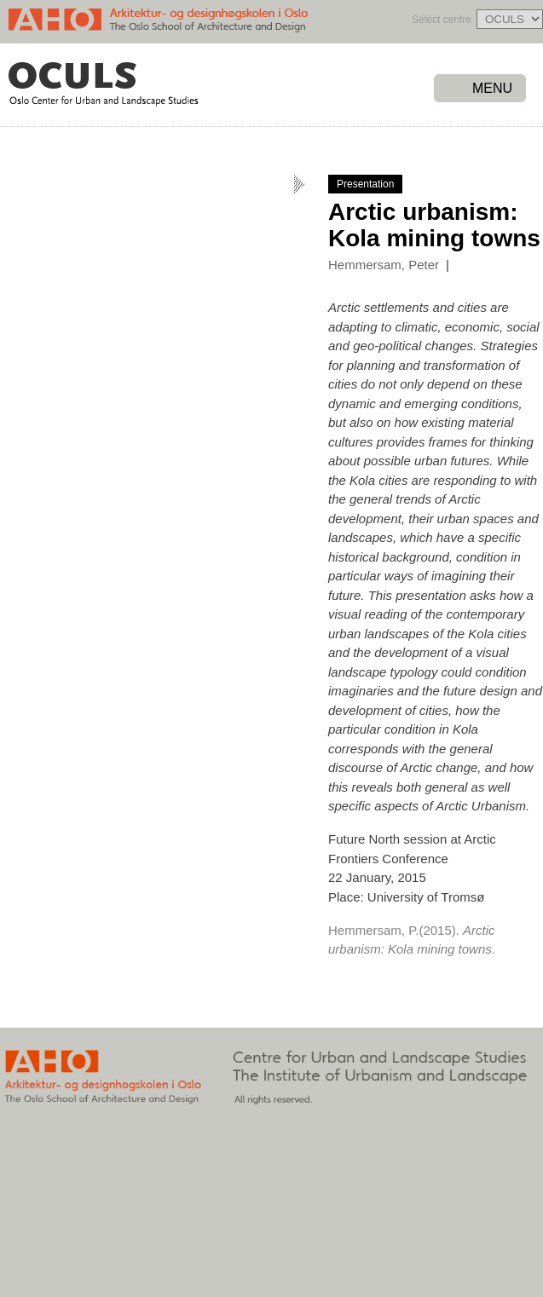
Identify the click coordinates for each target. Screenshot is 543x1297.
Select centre (441, 20)
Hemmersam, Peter (383, 264)
